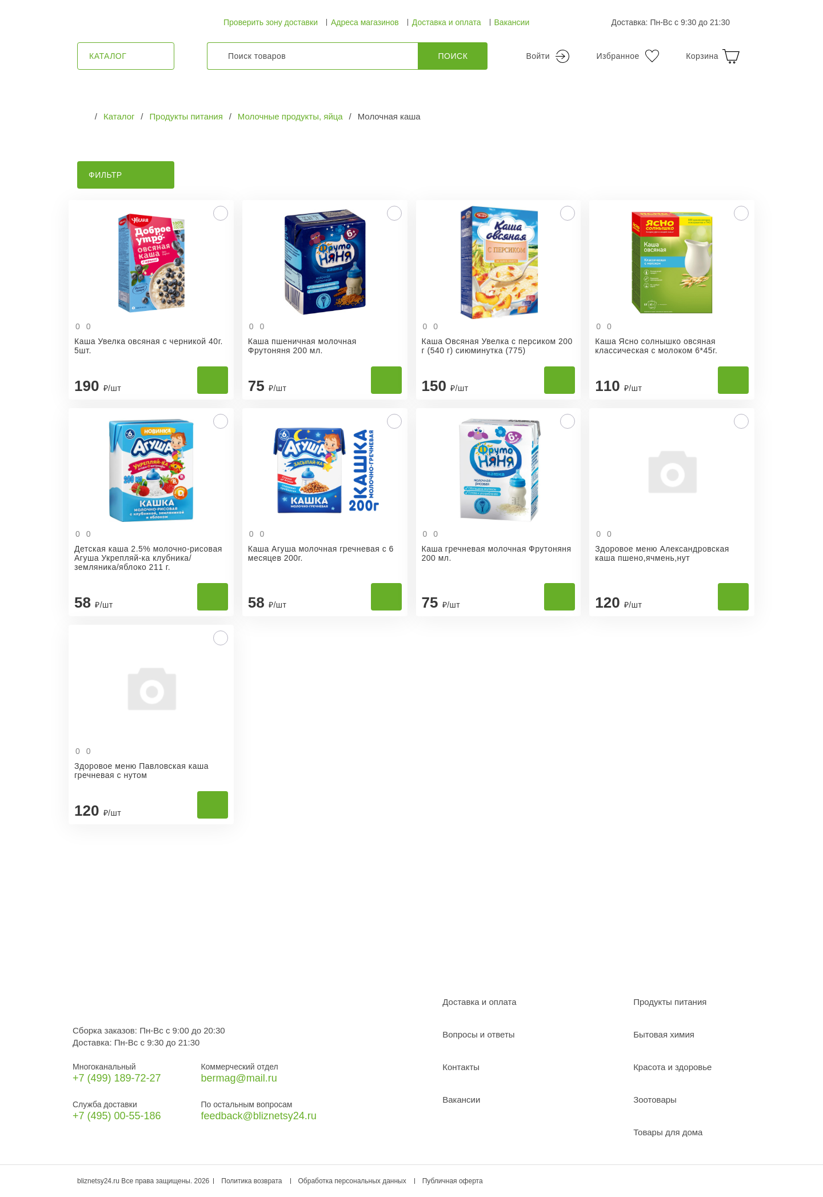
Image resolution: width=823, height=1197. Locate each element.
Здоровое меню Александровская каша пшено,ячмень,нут (662, 553)
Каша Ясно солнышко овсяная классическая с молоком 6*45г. (656, 346)
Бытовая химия (663, 1034)
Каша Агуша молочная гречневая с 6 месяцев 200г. (321, 553)
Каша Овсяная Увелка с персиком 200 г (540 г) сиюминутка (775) (497, 346)
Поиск (453, 56)
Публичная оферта (452, 1181)
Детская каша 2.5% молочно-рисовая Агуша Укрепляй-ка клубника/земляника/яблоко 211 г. (148, 558)
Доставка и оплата (446, 22)
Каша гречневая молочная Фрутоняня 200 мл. (497, 553)
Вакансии (512, 22)
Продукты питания (669, 1002)
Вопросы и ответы (478, 1034)
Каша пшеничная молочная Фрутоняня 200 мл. (302, 346)
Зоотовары (655, 1099)
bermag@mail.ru (239, 1078)
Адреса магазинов (365, 22)
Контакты (461, 1067)
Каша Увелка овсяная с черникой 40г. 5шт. (148, 346)
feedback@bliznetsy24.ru (258, 1116)
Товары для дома (667, 1132)
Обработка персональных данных (352, 1181)
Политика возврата (251, 1181)
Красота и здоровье (672, 1067)
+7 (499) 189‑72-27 (117, 1078)
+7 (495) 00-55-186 (117, 1116)
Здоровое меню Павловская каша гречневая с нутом (141, 770)
